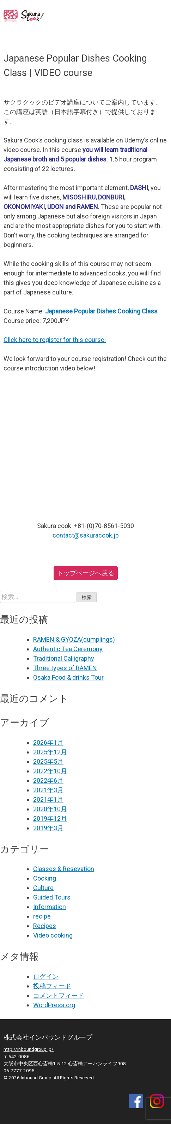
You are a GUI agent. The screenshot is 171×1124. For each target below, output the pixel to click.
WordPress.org (54, 1005)
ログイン (46, 976)
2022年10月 (50, 771)
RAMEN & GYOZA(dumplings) (74, 639)
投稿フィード (52, 986)
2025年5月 (48, 761)
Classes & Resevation (63, 868)
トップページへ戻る (85, 573)
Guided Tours (52, 897)
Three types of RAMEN (65, 668)
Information (49, 906)
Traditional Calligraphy (63, 658)
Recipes (44, 925)
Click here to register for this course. (55, 339)
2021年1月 (48, 799)
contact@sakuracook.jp (86, 535)
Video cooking (53, 935)
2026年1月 (48, 742)
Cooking (44, 878)
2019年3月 (48, 828)
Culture (43, 887)
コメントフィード (58, 995)
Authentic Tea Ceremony (68, 649)
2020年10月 (50, 809)
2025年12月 (50, 752)
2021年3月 (48, 790)
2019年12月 (50, 818)
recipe (42, 916)
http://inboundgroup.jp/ (29, 1049)
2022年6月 (48, 780)
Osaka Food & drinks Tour (68, 677)
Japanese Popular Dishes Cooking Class (101, 311)
